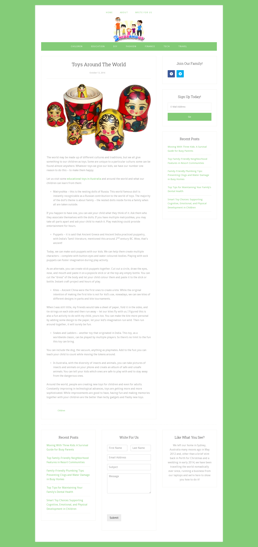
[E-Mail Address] (189, 107)
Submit (114, 517)
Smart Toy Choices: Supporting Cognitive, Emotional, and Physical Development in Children (187, 203)
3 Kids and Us (129, 29)
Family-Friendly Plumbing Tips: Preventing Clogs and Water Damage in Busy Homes (188, 175)
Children (61, 410)
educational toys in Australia (84, 178)
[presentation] (132, 509)
